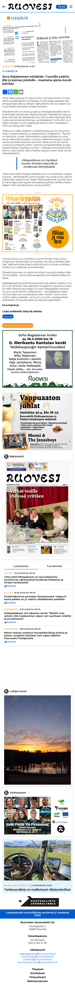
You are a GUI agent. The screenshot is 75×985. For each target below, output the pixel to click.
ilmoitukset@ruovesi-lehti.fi (37, 956)
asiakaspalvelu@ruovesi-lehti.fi (37, 953)
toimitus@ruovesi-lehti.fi (37, 959)
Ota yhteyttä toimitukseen (18, 325)
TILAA (61, 6)
